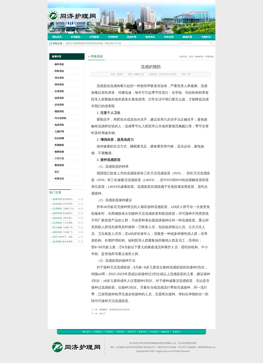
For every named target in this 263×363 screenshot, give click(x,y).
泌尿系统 (59, 98)
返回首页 (187, 3)
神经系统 (59, 84)
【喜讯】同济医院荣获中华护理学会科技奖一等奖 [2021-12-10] (93, 43)
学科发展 (168, 37)
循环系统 (59, 64)
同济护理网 (74, 15)
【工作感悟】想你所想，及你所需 (64, 223)
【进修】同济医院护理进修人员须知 (64, 227)
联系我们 (210, 3)
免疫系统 (59, 124)
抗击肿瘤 (59, 138)
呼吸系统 (210, 56)
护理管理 (113, 37)
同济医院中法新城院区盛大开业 (64, 213)
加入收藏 (198, 3)
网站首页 (57, 37)
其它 (57, 171)
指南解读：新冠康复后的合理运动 (114, 309)
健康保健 (59, 151)
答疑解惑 (59, 145)
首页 (191, 56)
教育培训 (150, 37)
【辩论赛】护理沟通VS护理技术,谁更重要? (64, 218)
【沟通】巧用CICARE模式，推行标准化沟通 (64, 232)
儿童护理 (59, 131)
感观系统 (59, 111)
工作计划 (59, 158)
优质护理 (131, 37)
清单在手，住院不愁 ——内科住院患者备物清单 (64, 237)
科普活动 (59, 178)
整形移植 (59, 165)
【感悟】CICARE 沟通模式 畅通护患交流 (64, 208)
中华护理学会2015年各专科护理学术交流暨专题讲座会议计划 (64, 204)
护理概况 (75, 37)
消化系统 (59, 77)
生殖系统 (59, 91)
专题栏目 (206, 37)
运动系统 (59, 104)
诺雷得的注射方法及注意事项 (64, 199)
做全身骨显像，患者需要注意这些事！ (64, 241)
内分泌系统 (60, 118)
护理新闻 (94, 37)
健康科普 (187, 37)
